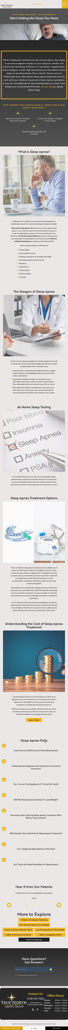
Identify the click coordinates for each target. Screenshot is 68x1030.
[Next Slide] (59, 905)
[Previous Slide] (9, 905)
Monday (47, 1000)
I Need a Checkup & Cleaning (34, 919)
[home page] (6, 4)
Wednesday (48, 1005)
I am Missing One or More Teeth (50, 929)
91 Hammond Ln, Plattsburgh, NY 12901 (35, 1004)
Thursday (47, 1008)
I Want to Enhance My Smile (18, 934)
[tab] (27, 905)
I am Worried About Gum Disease (34, 924)
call (50, 86)
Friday (46, 1011)
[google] (33, 1009)
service (44, 86)
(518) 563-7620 (36, 4)
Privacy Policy (32, 1023)
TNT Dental (53, 1023)
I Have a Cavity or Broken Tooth (18, 929)
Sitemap (26, 1023)
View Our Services (34, 939)
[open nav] (65, 4)
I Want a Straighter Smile (50, 934)
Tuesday (47, 1003)
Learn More (34, 719)
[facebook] (37, 1009)
